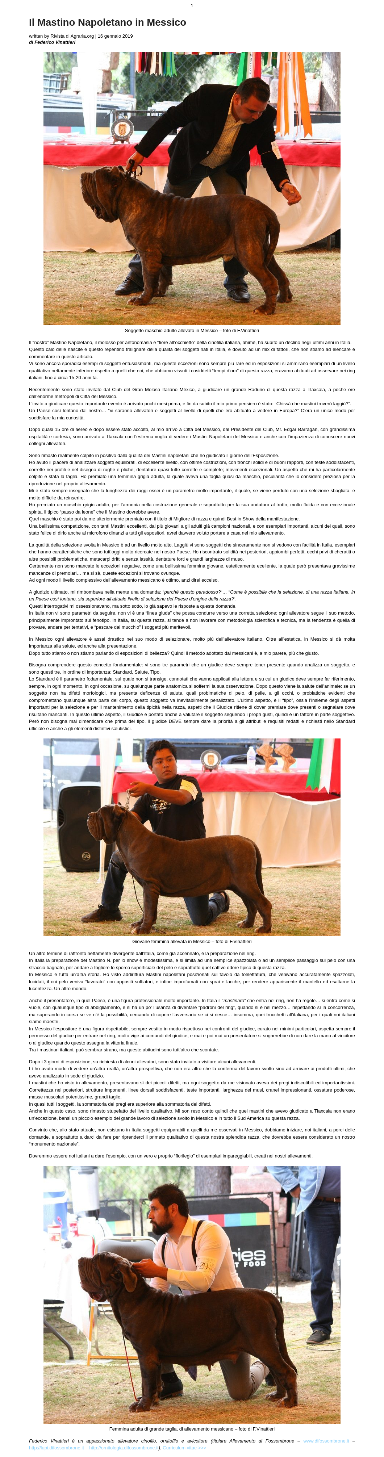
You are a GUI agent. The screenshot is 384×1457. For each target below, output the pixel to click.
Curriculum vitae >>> (184, 1447)
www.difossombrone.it (326, 1441)
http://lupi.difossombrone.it (56, 1447)
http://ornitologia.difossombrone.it (124, 1447)
